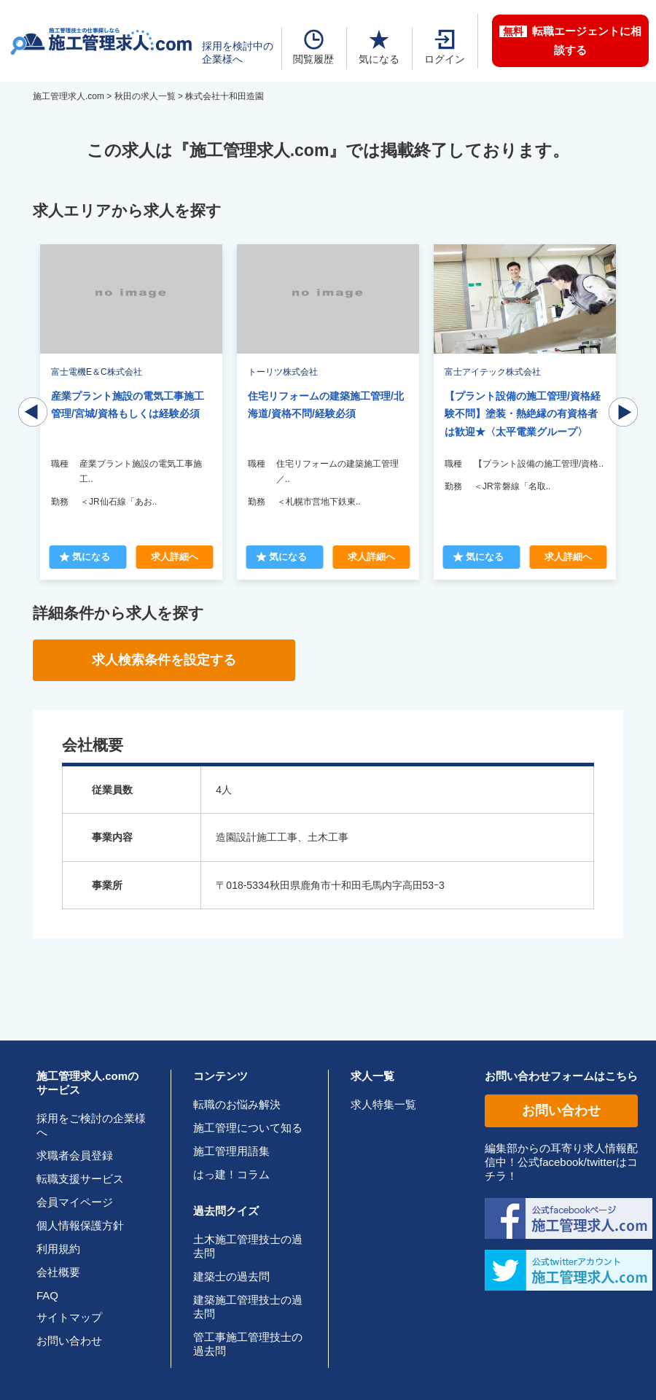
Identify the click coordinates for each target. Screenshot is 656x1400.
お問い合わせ (69, 1340)
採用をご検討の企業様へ (91, 1125)
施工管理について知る (247, 1127)
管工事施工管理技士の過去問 (247, 1344)
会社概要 (58, 1272)
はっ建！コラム (231, 1174)
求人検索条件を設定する (164, 660)
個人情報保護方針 (80, 1225)
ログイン (444, 47)
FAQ (47, 1295)
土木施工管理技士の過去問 (247, 1246)
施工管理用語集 (231, 1151)
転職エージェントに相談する (570, 40)
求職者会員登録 (74, 1155)
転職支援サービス (80, 1178)
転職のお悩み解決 (237, 1104)
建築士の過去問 (231, 1276)
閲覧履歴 (313, 47)
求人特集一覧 (383, 1104)
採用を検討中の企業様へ (237, 52)
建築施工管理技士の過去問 (247, 1307)
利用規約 (58, 1248)
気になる (379, 47)
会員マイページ (74, 1202)
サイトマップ (69, 1317)
